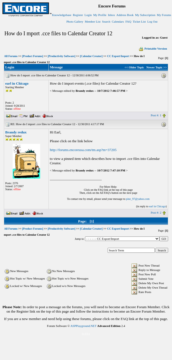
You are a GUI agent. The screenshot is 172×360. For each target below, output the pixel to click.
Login (88, 15)
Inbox (111, 15)
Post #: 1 (156, 115)
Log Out (152, 21)
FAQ (128, 21)
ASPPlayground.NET (83, 325)
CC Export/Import (118, 56)
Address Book (125, 15)
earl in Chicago (17, 83)
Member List (92, 21)
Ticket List (139, 21)
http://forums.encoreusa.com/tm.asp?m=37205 (83, 150)
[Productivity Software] (61, 56)
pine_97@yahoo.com (138, 198)
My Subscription (145, 15)
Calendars (118, 21)
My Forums (164, 15)
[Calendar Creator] (91, 56)
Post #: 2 (156, 212)
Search (106, 21)
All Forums (11, 56)
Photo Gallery (74, 21)
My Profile (100, 15)
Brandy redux (15, 132)
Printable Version (152, 48)
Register (78, 15)
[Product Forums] (32, 56)
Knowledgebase (61, 15)
